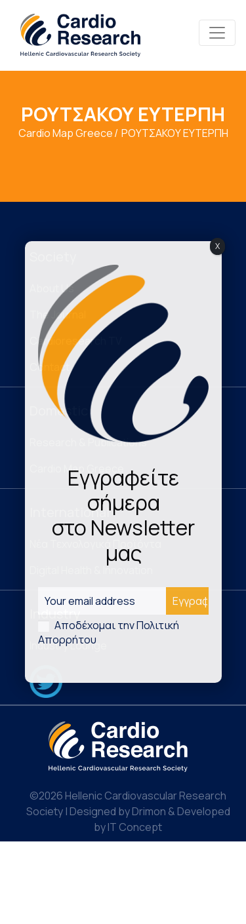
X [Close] (217, 246)
